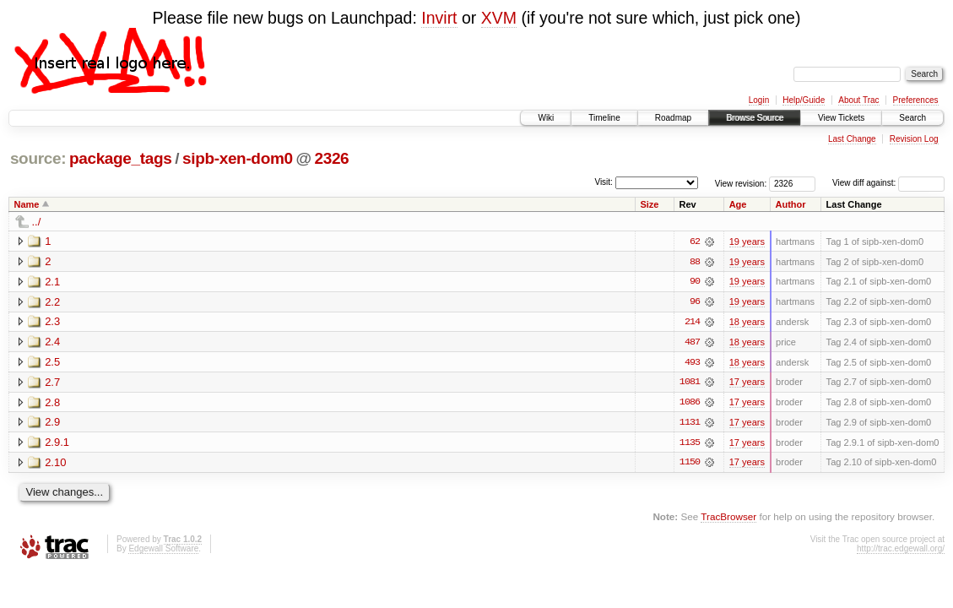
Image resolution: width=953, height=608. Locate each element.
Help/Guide (803, 100)
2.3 (52, 322)
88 (695, 262)
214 (692, 322)
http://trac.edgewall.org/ (901, 550)
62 (695, 241)
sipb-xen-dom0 (237, 158)
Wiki (546, 117)
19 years (747, 241)
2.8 (52, 403)
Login (759, 100)
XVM (499, 17)
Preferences (916, 100)
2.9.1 (57, 443)
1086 (690, 403)
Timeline (604, 117)
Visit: (603, 182)
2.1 (52, 281)
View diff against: (888, 182)
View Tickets (841, 117)
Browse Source (754, 117)
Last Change (852, 139)
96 (695, 302)
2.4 (52, 342)
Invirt (439, 17)
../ (36, 221)
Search (912, 117)
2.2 (52, 302)
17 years (747, 383)
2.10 (55, 464)
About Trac (858, 100)
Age (738, 204)
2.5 (52, 362)
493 (692, 363)
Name (27, 204)
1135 (690, 444)
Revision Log (914, 139)
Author (791, 204)
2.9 (52, 423)
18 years (747, 323)
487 (692, 343)
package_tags (120, 158)
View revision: (741, 182)
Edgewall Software (163, 550)
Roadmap (673, 117)
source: (38, 158)
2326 (331, 158)
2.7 (52, 383)
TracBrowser (728, 518)
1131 (690, 424)
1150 (690, 464)
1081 (690, 383)
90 (695, 282)
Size (649, 204)
